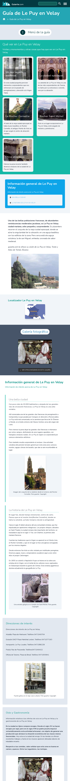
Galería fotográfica (35, 332)
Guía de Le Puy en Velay (20, 19)
